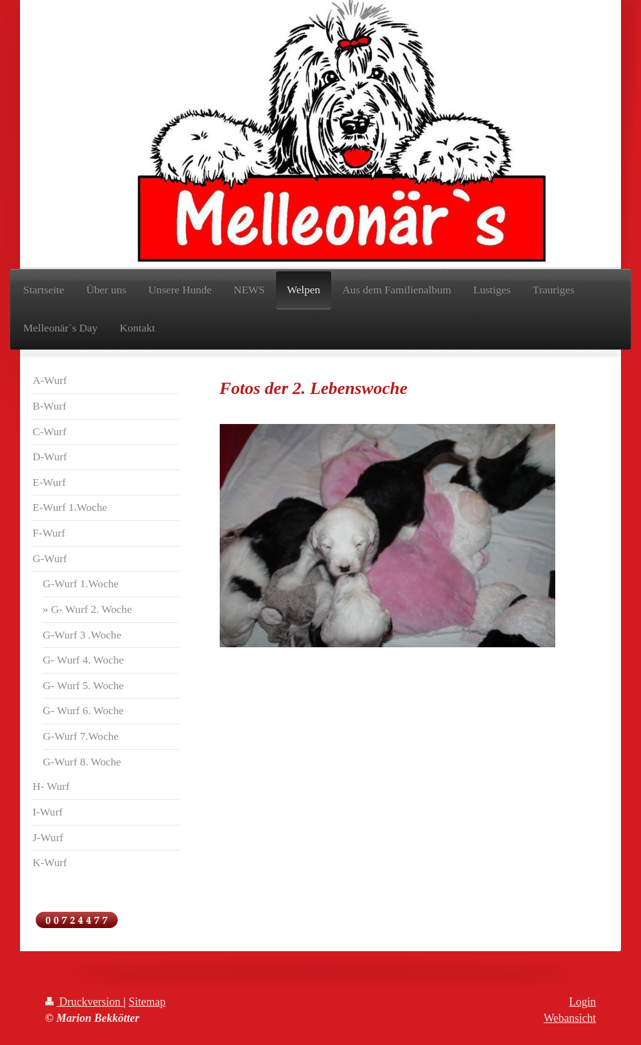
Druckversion (84, 1002)
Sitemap (146, 1002)
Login (582, 1002)
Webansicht (569, 1018)
